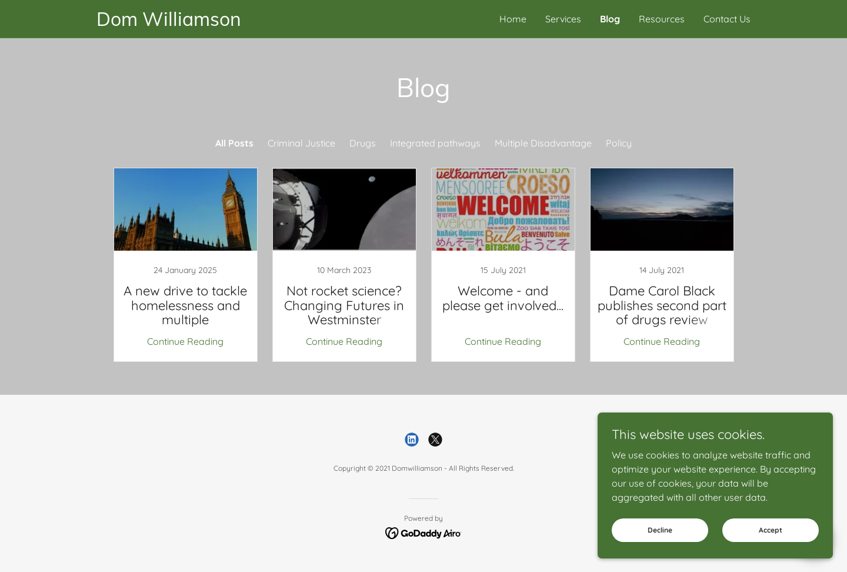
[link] (260, 22)
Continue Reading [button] (185, 341)
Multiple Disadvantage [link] (543, 143)
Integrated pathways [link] (435, 143)
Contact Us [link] (727, 19)
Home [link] (512, 19)
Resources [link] (662, 19)
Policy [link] (619, 143)
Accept (770, 530)
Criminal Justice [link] (301, 143)
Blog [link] (610, 19)
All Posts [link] (234, 143)
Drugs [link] (362, 143)
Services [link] (563, 19)
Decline (660, 530)
